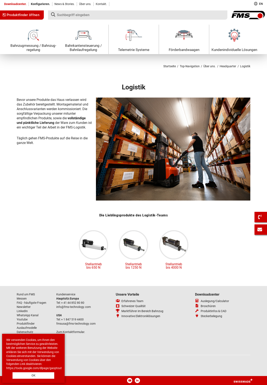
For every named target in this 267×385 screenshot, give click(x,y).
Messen (22, 298)
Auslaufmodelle (27, 327)
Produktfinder (26, 323)
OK (33, 375)
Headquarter (228, 66)
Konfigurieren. (40, 4)
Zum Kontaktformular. (70, 332)
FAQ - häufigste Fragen (31, 302)
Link (22, 364)
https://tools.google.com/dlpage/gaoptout (34, 368)
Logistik (245, 66)
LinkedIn (22, 311)
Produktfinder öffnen (21, 15)
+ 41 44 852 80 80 (72, 302)
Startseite (169, 66)
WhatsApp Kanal (27, 315)
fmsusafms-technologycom (76, 323)
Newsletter (24, 307)
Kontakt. (101, 4)
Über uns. (85, 4)
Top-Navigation (190, 66)
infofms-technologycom (73, 307)
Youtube (22, 319)
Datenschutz (25, 332)
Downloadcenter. (15, 4)
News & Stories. (64, 4)
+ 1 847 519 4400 (72, 319)
